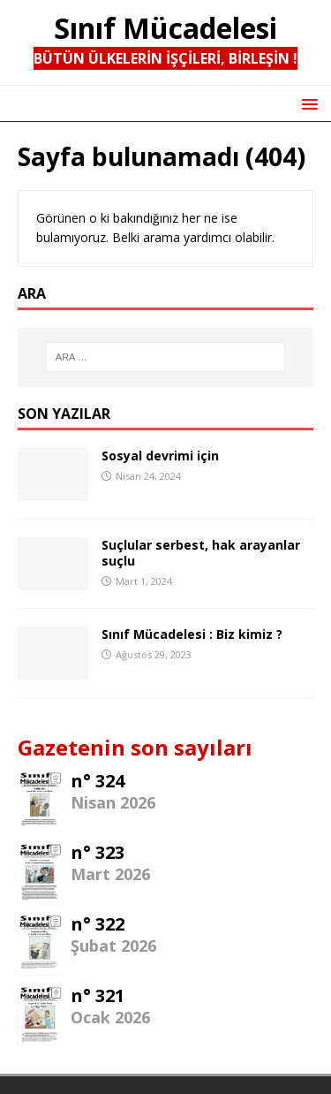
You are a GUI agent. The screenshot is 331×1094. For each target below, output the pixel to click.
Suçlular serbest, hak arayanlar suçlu (201, 552)
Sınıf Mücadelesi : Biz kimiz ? (192, 634)
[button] (307, 103)
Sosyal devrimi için (160, 455)
